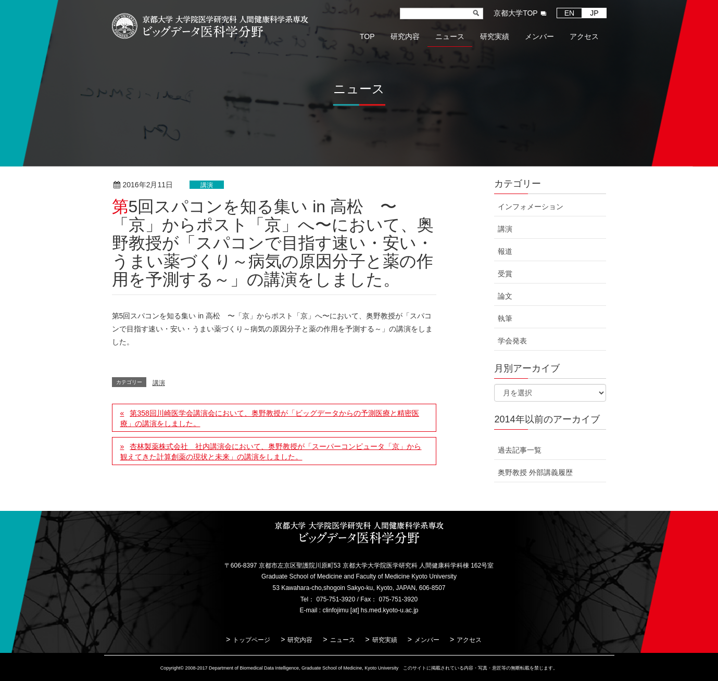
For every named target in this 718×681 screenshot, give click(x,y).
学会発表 (512, 341)
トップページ (251, 640)
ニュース (342, 640)
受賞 (505, 273)
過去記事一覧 (519, 450)
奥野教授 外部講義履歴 (535, 472)
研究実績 (384, 640)
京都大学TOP (516, 13)
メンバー (426, 640)
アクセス (469, 640)
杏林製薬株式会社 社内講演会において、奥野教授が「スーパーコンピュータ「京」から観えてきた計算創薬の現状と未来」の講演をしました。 (271, 451)
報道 (505, 251)
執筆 (505, 318)
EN (569, 13)
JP (594, 13)
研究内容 (299, 640)
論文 (505, 296)
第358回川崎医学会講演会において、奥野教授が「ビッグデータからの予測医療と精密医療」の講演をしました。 (269, 418)
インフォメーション (530, 206)
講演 (206, 185)
